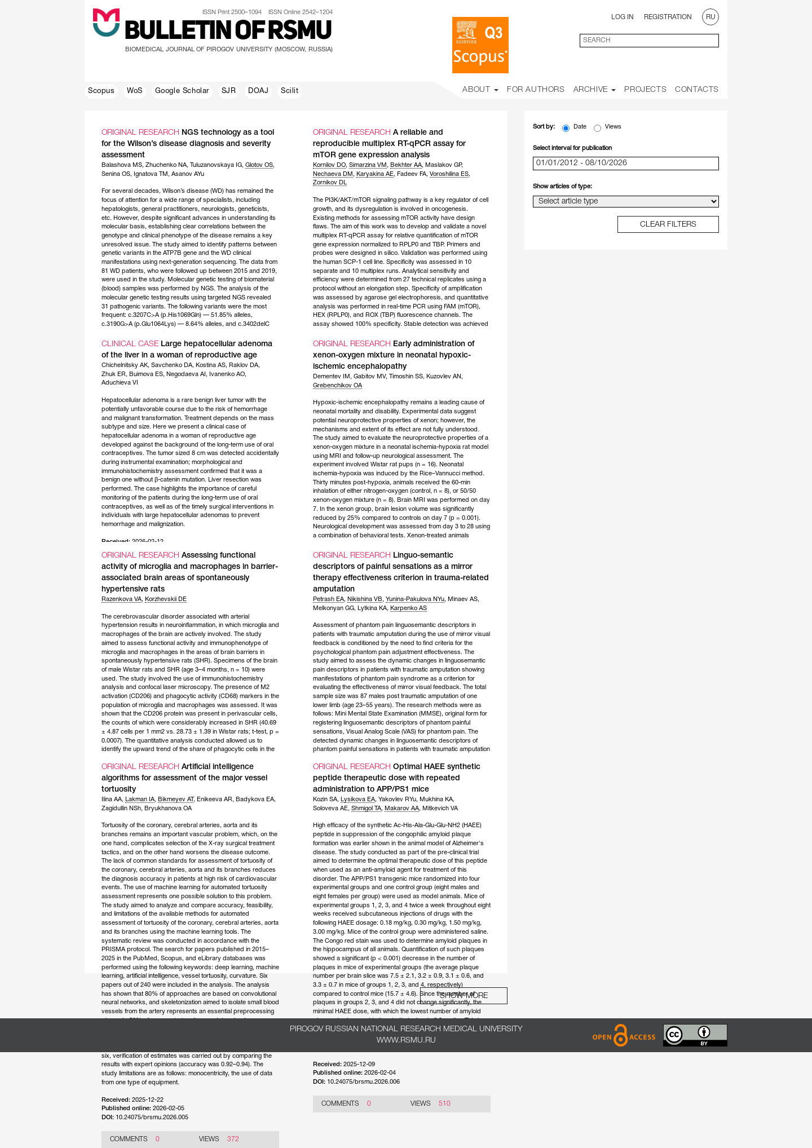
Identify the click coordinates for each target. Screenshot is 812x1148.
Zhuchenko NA (166, 165)
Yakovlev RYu (397, 799)
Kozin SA (325, 799)
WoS (135, 91)
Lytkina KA (372, 608)
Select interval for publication (572, 148)
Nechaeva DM (333, 174)
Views (607, 128)
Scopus (101, 91)
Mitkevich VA (440, 808)
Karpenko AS (408, 608)
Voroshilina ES (449, 174)
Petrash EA (328, 599)
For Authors (536, 90)
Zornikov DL (330, 183)
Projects (645, 90)
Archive (594, 90)
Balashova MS (122, 165)
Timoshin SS (406, 376)
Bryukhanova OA (168, 808)
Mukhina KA (436, 799)
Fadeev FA (411, 174)
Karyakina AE (375, 174)
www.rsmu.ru (406, 1040)
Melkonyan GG (333, 608)
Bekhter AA (406, 165)
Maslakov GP (443, 165)
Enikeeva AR (214, 799)
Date (574, 128)
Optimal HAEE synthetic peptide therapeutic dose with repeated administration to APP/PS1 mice (396, 778)
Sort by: (544, 127)
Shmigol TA (366, 808)
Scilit (290, 91)
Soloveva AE (330, 808)
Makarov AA (402, 808)
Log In (622, 17)
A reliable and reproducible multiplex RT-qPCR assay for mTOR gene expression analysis (389, 144)
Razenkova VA (122, 599)
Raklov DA (243, 365)
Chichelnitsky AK (125, 365)
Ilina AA (112, 799)
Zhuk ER (114, 374)
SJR (229, 91)
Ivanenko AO (227, 374)
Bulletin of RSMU (228, 32)
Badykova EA (255, 799)
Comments (129, 1139)
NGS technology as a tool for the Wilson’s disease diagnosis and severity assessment (188, 144)
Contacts (697, 90)
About (480, 90)
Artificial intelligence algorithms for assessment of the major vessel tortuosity (184, 778)
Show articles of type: (562, 186)
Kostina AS (211, 365)
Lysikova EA (358, 799)
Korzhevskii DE (166, 599)
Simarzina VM (368, 165)
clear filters (668, 224)
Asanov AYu (187, 174)
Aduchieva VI (120, 383)
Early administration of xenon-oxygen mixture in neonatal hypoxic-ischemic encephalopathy (393, 355)
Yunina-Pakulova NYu (415, 599)
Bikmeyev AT (175, 799)
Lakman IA (140, 799)
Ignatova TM (151, 174)
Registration (668, 17)
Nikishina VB (364, 599)
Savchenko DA (171, 365)
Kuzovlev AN (443, 376)
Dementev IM (331, 376)
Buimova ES (146, 374)
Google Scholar (182, 91)
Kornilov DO (329, 165)
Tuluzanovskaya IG (216, 165)
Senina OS (116, 174)
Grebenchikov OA (337, 385)
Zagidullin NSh (121, 808)
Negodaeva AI (186, 374)
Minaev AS (463, 599)
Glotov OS (259, 165)
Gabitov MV (370, 376)
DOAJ (258, 91)
